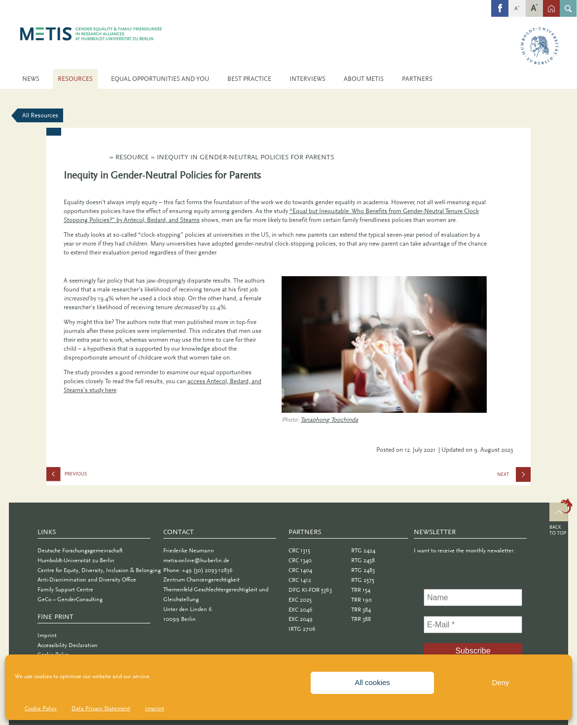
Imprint (154, 708)
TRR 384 (361, 609)
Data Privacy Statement (101, 708)
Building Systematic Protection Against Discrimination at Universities (514, 477)
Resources (75, 78)
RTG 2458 (363, 560)
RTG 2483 (363, 570)
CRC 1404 (300, 570)
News (30, 78)
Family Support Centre (65, 589)
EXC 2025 (300, 599)
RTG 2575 (362, 580)
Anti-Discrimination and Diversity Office (86, 579)
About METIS (364, 78)
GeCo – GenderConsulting (70, 599)
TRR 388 (361, 619)
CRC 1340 (300, 560)
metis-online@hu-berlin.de (196, 560)
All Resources (40, 115)
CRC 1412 (299, 580)
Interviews (307, 78)
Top (561, 518)
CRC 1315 (299, 550)
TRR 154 (360, 589)
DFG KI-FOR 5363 (310, 589)
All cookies (372, 682)
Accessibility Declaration (67, 645)
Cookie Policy (41, 708)
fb (500, 2)
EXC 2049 (300, 619)
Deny (500, 682)
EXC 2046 (300, 609)
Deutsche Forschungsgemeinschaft (80, 550)
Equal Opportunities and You (160, 78)
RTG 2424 (363, 550)
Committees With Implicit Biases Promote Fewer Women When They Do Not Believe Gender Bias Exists (95, 476)
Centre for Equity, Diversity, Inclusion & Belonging (99, 570)
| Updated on (458, 449)
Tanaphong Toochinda (329, 419)
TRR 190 (361, 599)
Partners (417, 78)
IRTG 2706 (302, 628)
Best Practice (249, 78)
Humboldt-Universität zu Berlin (75, 560)
